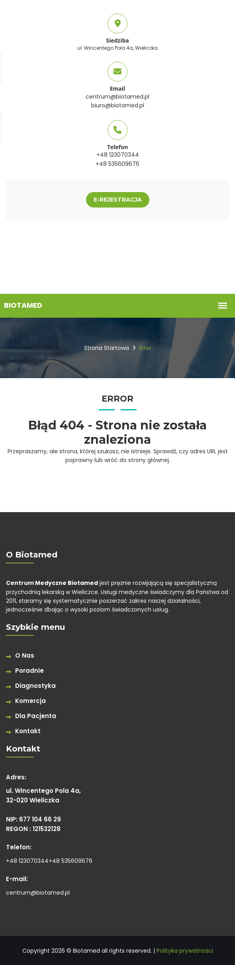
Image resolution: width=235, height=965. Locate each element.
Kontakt (28, 731)
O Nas (24, 655)
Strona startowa (106, 348)
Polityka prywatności (185, 951)
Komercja (30, 701)
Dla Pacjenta (35, 716)
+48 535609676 (117, 164)
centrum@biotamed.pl (117, 97)
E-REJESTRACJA (118, 199)
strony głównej (148, 460)
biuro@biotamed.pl (117, 105)
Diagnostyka (35, 686)
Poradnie (29, 670)
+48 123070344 (117, 155)
